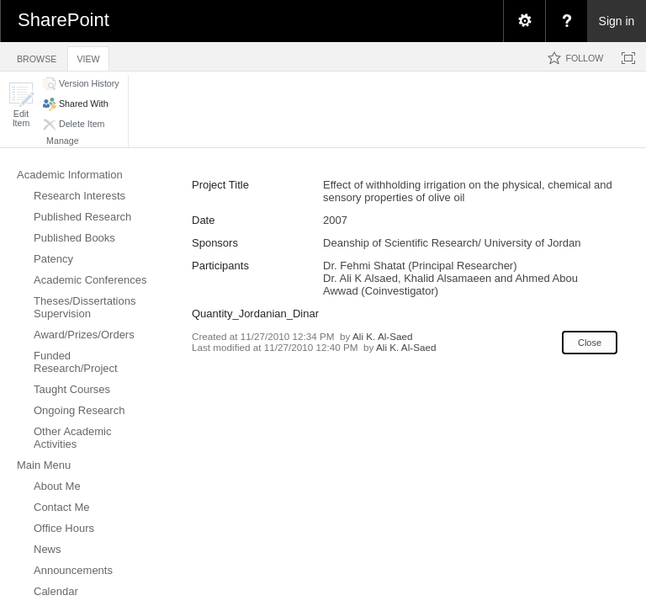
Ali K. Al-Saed (382, 336)
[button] (21, 105)
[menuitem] (524, 21)
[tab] (37, 56)
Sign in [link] (617, 21)
